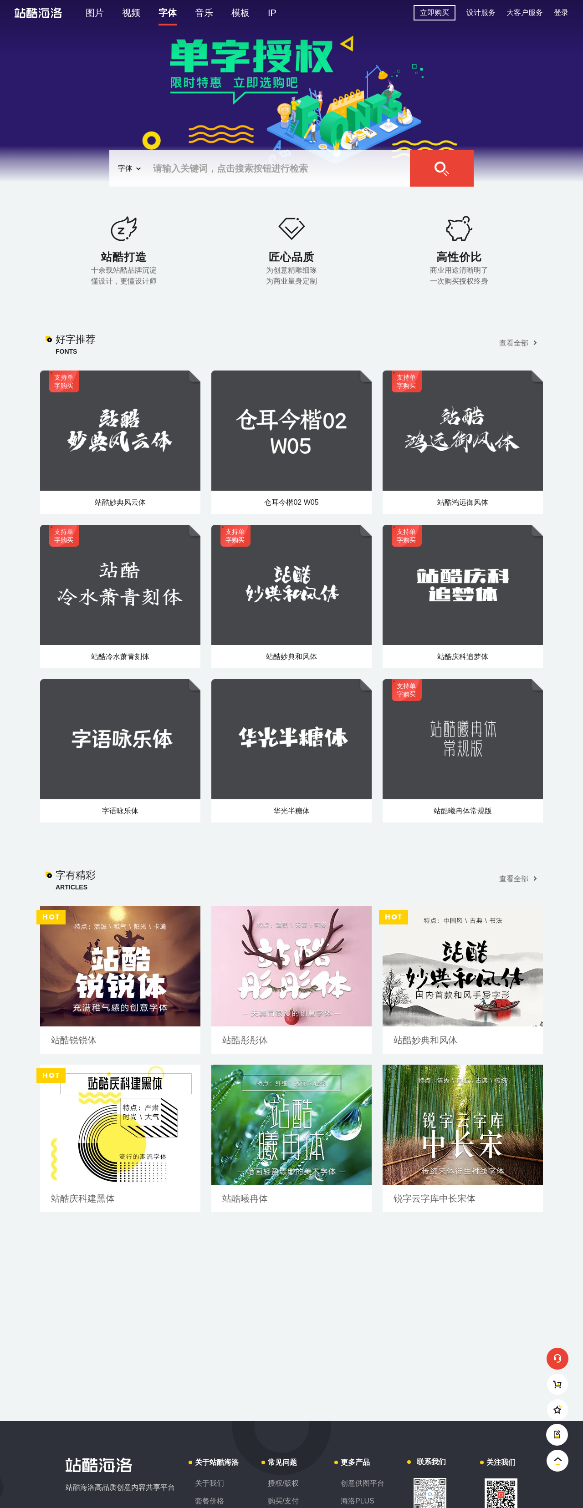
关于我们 (209, 1483)
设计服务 (481, 12)
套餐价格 (209, 1501)
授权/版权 (283, 1483)
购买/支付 (283, 1501)
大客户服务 (524, 12)
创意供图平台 (362, 1483)
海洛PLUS (357, 1501)
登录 (561, 12)
